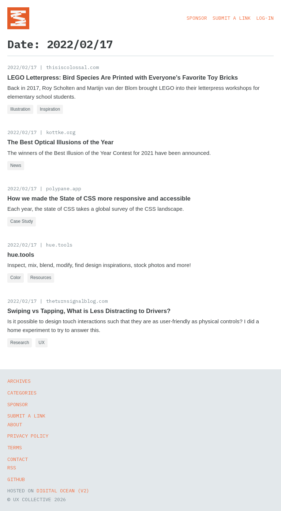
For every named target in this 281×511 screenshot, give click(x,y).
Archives (19, 381)
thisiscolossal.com (72, 67)
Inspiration (50, 109)
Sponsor (197, 18)
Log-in (265, 18)
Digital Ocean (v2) (63, 490)
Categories (22, 392)
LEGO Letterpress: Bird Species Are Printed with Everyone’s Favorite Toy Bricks (122, 77)
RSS (11, 467)
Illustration (20, 109)
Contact (17, 459)
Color (15, 277)
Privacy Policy (27, 435)
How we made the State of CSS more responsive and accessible (99, 198)
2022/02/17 (22, 67)
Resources (40, 277)
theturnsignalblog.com (77, 301)
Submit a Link (232, 18)
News (15, 165)
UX (41, 342)
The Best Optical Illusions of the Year (60, 142)
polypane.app (63, 188)
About (14, 424)
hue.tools (59, 244)
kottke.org (60, 132)
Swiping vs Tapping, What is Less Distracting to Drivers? (89, 311)
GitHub (16, 479)
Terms (14, 447)
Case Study (21, 221)
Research (19, 342)
